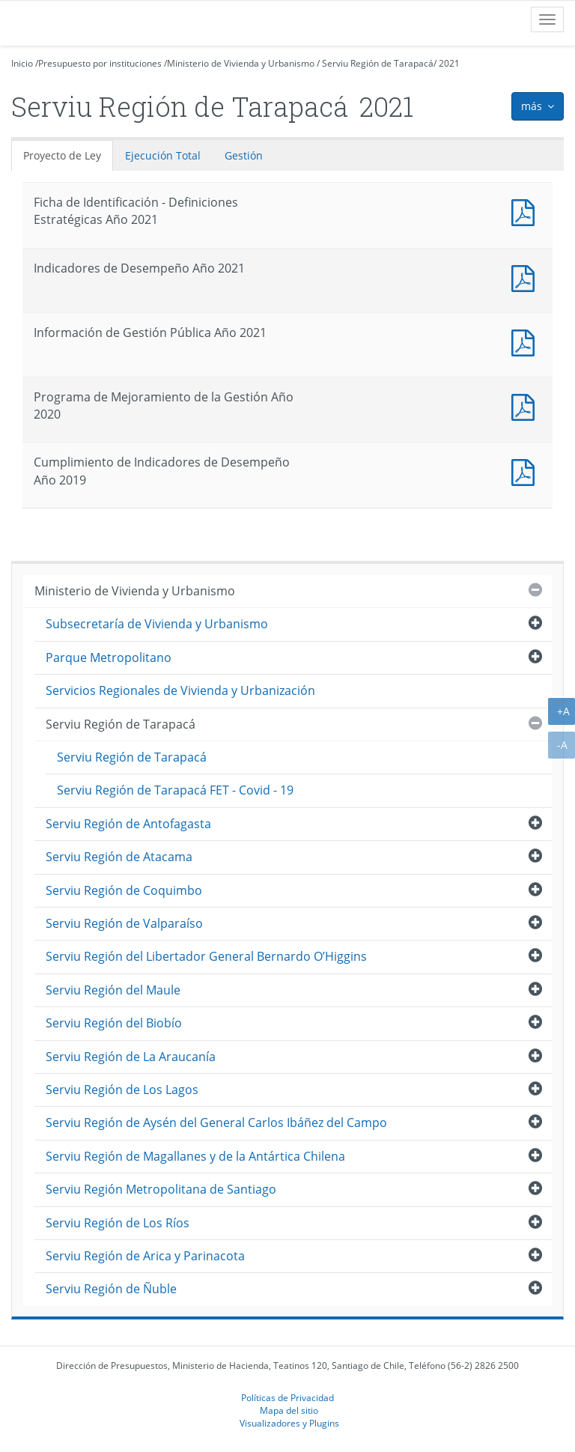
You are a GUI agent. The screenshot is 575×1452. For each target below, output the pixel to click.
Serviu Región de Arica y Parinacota (145, 1256)
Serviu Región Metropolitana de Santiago (161, 1189)
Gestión (244, 155)
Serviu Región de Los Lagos (122, 1089)
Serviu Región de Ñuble (111, 1289)
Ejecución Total (163, 155)
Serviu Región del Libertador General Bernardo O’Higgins (206, 956)
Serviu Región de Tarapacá (377, 63)
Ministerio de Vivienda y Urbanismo (240, 63)
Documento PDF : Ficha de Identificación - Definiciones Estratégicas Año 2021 (526, 211)
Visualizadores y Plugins (289, 1423)
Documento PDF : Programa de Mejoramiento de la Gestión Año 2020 (526, 405)
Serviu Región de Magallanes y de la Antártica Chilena (195, 1156)
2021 (449, 63)
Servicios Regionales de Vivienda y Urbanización (180, 690)
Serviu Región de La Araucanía (131, 1056)
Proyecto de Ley (62, 155)
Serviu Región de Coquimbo (124, 890)
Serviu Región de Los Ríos (117, 1223)
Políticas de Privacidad (287, 1397)
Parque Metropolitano (108, 657)
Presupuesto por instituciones (100, 63)
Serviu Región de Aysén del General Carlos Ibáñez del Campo (216, 1122)
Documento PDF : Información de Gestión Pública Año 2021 (526, 341)
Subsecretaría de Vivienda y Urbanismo (157, 624)
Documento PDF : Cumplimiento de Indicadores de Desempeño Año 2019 (526, 470)
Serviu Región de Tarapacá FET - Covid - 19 (175, 790)
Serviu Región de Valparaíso (124, 923)
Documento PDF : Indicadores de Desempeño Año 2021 (526, 277)
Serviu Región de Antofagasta (128, 823)
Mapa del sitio (289, 1410)
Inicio (22, 63)
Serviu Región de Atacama (119, 856)
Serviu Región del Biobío (114, 1023)
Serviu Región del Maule (113, 990)
